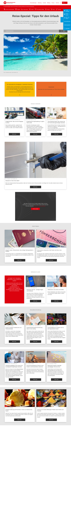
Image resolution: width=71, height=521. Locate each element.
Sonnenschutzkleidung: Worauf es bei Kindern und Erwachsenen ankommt (35, 366)
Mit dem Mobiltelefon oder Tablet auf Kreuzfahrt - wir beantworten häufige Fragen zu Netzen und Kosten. (57, 293)
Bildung (48, 2)
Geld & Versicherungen (10, 9)
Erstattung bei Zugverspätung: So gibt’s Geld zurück (35, 122)
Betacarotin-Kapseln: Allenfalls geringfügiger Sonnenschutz (54, 366)
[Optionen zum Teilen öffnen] (63, 31)
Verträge (59, 9)
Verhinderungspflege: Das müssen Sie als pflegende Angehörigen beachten (14, 366)
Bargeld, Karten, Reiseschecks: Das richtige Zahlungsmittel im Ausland (19, 251)
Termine (57, 2)
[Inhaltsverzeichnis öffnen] (31, 31)
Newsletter (68, 28)
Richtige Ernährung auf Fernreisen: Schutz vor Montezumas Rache (18, 410)
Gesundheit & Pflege (40, 9)
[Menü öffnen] (64, 3)
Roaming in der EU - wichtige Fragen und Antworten (35, 290)
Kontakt (44, 2)
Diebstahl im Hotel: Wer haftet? (12, 180)
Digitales (18, 9)
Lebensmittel (25, 9)
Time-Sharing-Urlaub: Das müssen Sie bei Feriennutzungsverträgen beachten (56, 122)
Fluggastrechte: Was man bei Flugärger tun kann (14, 122)
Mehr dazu (14, 134)
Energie (48, 9)
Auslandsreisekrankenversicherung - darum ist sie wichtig (35, 328)
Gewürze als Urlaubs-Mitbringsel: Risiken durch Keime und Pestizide (50, 410)
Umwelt (32, 9)
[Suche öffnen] (60, 2)
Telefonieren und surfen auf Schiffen (56, 289)
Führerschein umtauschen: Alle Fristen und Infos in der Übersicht (49, 251)
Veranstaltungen (33, 2)
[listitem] (20, 89)
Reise (54, 9)
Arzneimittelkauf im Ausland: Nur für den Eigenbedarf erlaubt (56, 328)
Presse (53, 2)
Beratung (40, 2)
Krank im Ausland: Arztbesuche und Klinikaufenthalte (13, 328)
